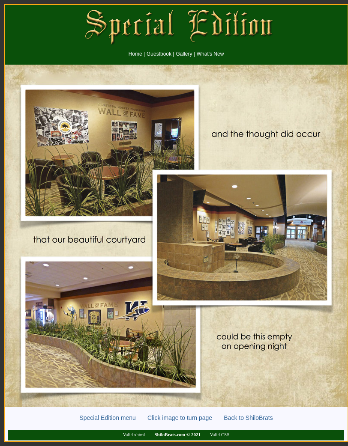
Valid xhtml (134, 434)
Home (135, 54)
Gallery (184, 54)
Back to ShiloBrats (243, 417)
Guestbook (159, 54)
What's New (210, 54)
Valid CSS (220, 434)
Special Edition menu (113, 417)
